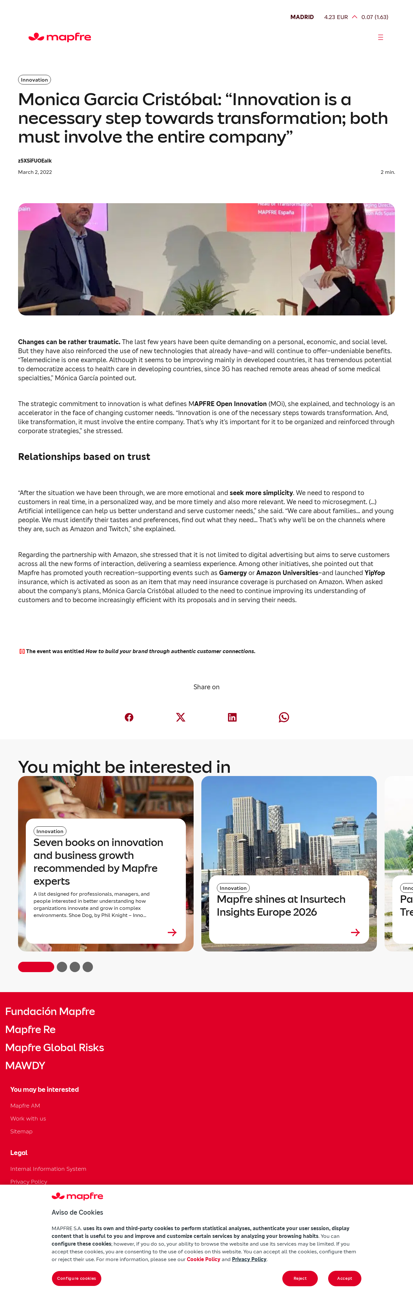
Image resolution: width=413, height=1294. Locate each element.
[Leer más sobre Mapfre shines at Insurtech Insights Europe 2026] (289, 932)
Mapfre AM (25, 1105)
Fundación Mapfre (50, 1011)
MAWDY (25, 1065)
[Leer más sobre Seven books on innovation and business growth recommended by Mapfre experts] (106, 932)
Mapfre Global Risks (54, 1047)
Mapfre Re (30, 1029)
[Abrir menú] (381, 37)
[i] (22, 651)
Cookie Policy (203, 1259)
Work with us (28, 1118)
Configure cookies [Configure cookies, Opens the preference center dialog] (76, 1278)
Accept (344, 1278)
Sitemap (21, 1131)
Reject (300, 1278)
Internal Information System (48, 1168)
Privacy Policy (28, 1181)
